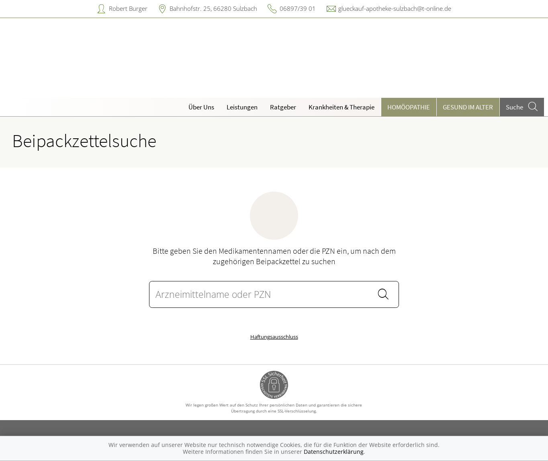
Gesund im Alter (468, 107)
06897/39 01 (298, 8)
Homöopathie (408, 107)
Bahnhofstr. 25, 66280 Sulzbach (213, 8)
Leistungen (242, 107)
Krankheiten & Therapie (341, 107)
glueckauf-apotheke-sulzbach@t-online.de (394, 8)
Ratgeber (283, 107)
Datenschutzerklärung (334, 451)
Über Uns (201, 107)
